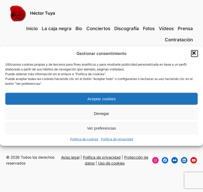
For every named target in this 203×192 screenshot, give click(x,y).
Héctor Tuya (42, 13)
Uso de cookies (111, 163)
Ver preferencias (101, 128)
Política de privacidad (117, 139)
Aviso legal (70, 157)
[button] (194, 53)
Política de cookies (84, 139)
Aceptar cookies (101, 98)
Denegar (101, 113)
